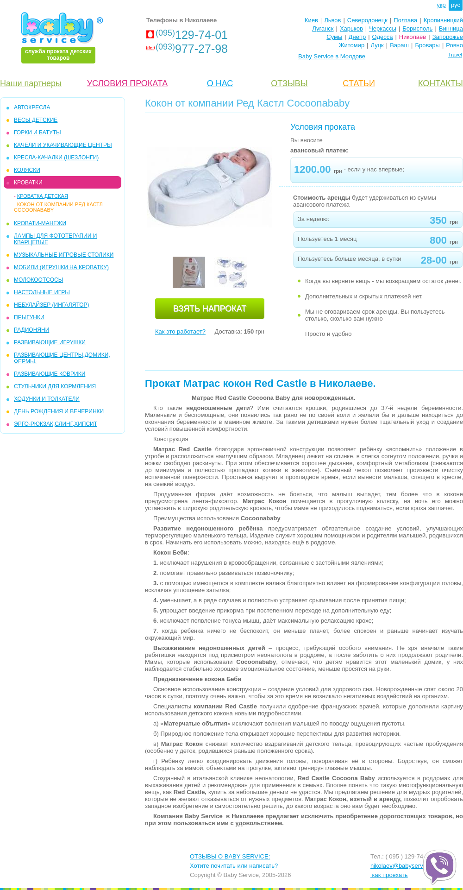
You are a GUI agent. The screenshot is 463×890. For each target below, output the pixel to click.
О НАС (220, 83)
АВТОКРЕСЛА (32, 107)
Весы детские (35, 120)
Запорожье (447, 36)
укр (441, 4)
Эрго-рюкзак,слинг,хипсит (55, 424)
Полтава (405, 20)
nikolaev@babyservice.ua (404, 865)
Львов (332, 20)
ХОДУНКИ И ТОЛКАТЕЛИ (47, 399)
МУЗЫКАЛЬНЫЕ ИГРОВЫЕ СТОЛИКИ (63, 255)
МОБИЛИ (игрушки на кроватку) (61, 267)
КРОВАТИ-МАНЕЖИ (40, 223)
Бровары (427, 45)
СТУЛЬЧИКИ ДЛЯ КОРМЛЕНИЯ (55, 386)
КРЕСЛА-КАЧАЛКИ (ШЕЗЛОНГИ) (56, 157)
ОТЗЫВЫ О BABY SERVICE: (230, 856)
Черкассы (382, 28)
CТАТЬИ (359, 83)
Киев (311, 20)
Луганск (322, 28)
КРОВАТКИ (28, 182)
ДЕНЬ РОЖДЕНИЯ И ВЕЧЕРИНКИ (59, 411)
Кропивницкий (443, 20)
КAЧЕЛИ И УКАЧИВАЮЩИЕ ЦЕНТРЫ (63, 145)
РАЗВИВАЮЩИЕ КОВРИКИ (49, 374)
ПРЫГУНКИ (29, 317)
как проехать (389, 874)
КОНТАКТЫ (440, 83)
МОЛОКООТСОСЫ (38, 280)
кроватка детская (42, 196)
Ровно (454, 45)
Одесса (382, 36)
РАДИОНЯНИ (31, 330)
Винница (451, 28)
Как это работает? (180, 331)
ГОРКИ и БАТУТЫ (37, 132)
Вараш (399, 45)
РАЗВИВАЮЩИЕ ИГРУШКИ (50, 342)
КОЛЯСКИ (27, 170)
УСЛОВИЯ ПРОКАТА (127, 83)
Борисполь (417, 28)
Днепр (357, 36)
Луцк (377, 45)
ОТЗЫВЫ (289, 83)
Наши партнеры (31, 83)
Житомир (351, 45)
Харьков (351, 28)
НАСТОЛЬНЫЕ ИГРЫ (42, 292)
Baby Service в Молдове (331, 56)
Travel (455, 54)
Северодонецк (367, 20)
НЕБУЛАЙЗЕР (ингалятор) (51, 305)
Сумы (334, 36)
